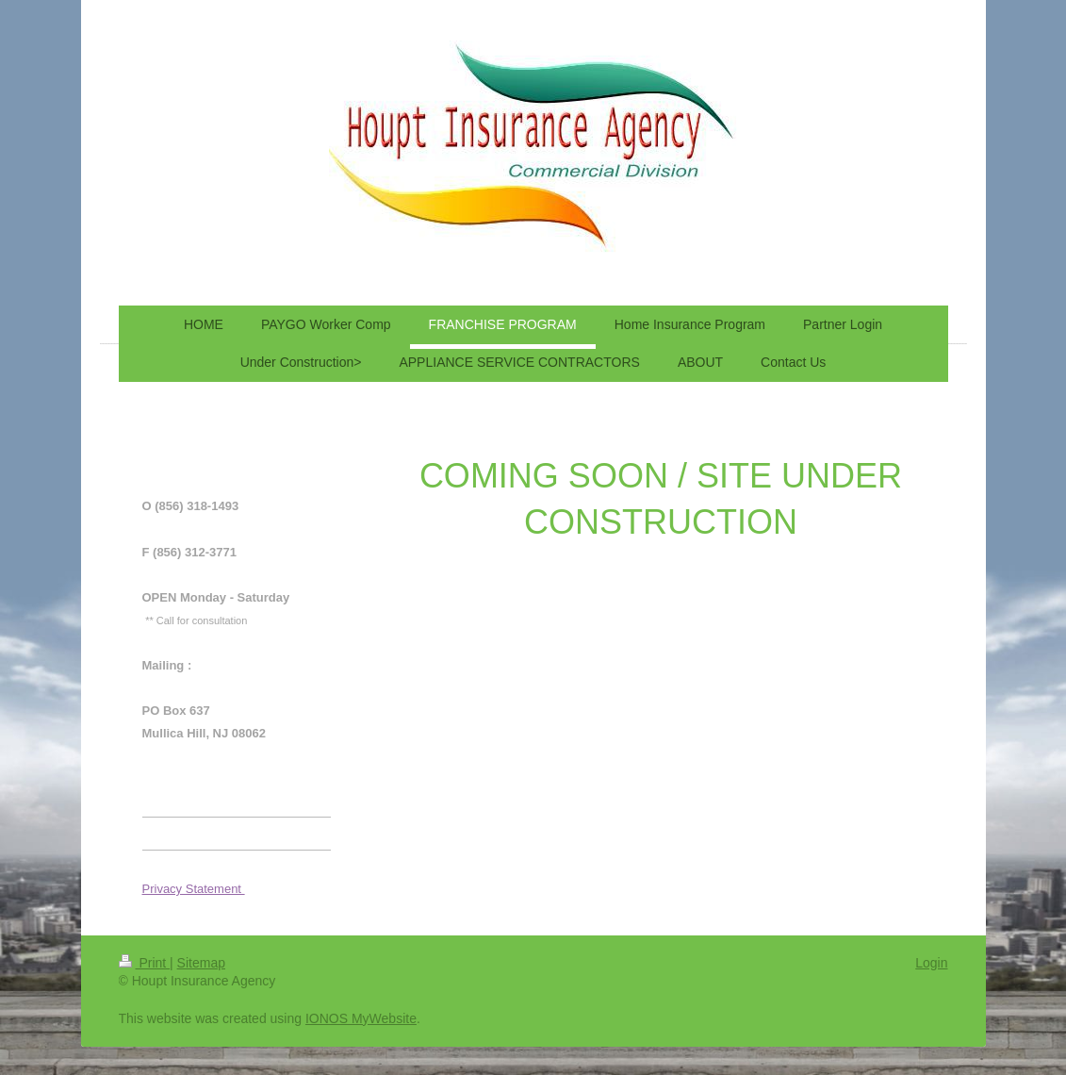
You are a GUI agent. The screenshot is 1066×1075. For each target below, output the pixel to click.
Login (931, 962)
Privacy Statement (193, 889)
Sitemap (201, 962)
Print (145, 962)
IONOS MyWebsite (361, 1018)
